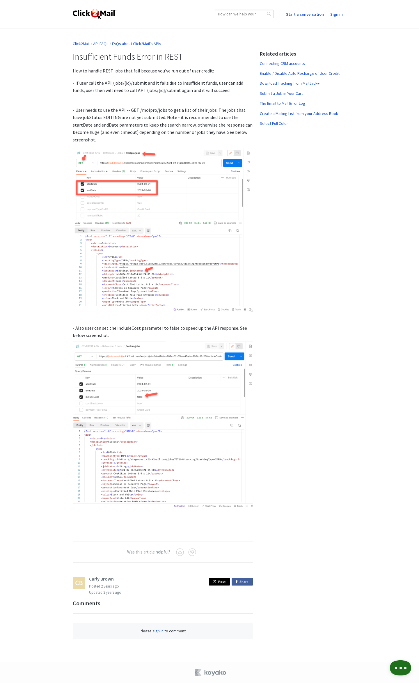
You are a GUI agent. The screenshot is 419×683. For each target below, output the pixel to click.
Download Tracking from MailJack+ (289, 83)
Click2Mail (81, 43)
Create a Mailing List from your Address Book (299, 113)
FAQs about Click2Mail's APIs (136, 43)
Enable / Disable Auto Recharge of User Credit (300, 73)
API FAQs (101, 43)
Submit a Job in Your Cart (281, 93)
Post (219, 581)
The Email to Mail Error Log (282, 103)
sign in (158, 631)
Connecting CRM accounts (282, 63)
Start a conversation (305, 14)
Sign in (336, 14)
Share (243, 582)
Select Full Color (274, 123)
